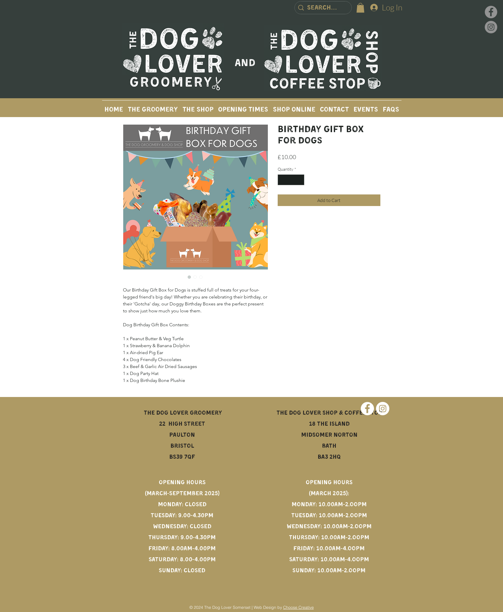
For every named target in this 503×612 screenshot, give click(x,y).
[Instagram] (491, 27)
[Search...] (323, 8)
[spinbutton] (291, 180)
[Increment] (299, 180)
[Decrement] (282, 180)
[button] (360, 7)
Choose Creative (298, 607)
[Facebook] (491, 12)
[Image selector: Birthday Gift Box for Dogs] (189, 277)
